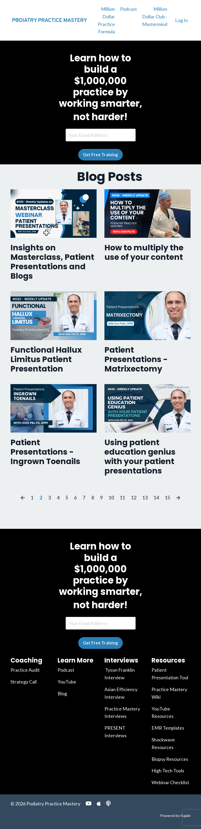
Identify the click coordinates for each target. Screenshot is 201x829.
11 (122, 497)
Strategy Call (23, 682)
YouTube (67, 682)
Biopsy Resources (170, 759)
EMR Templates (168, 728)
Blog (62, 693)
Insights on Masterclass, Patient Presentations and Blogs (52, 262)
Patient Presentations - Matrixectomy (136, 359)
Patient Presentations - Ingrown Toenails (45, 452)
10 (111, 497)
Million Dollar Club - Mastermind (154, 16)
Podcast (128, 9)
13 (145, 497)
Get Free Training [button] (100, 154)
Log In (181, 20)
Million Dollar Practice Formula (106, 20)
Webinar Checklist (170, 782)
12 (133, 497)
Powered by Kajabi (175, 815)
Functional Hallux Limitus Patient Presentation (46, 359)
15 (167, 497)
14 (156, 497)
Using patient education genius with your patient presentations (140, 457)
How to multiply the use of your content (143, 252)
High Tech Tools (168, 770)
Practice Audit (25, 670)
